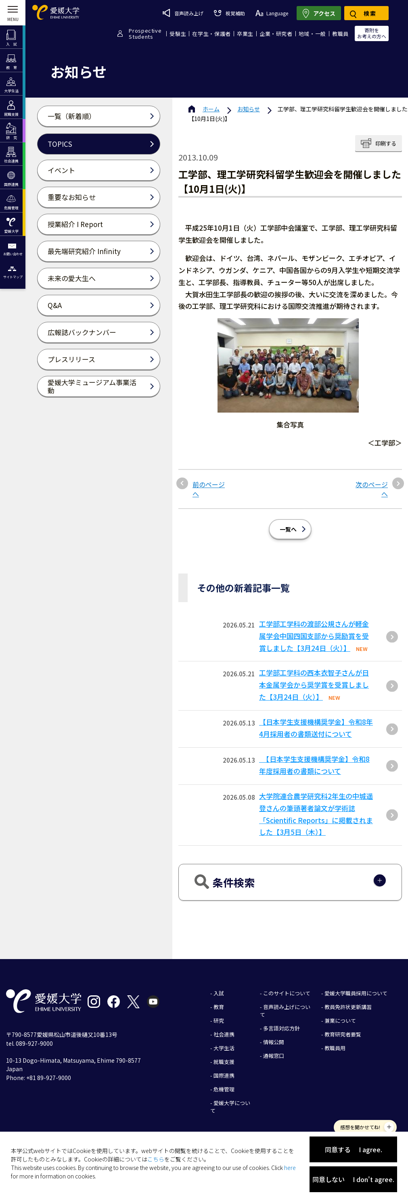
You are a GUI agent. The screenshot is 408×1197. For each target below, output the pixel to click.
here (290, 1168)
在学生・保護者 (211, 33)
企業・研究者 (276, 33)
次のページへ (372, 489)
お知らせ (248, 109)
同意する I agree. (353, 1149)
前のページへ (208, 489)
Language (271, 13)
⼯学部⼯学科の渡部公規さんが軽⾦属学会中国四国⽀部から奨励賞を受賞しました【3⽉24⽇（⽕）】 (314, 636)
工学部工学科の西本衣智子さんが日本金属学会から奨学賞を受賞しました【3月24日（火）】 (314, 684)
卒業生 (245, 33)
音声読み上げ (183, 13)
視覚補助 (229, 13)
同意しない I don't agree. (353, 1179)
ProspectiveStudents (145, 33)
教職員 (340, 33)
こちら (155, 1159)
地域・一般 (312, 33)
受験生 (177, 33)
